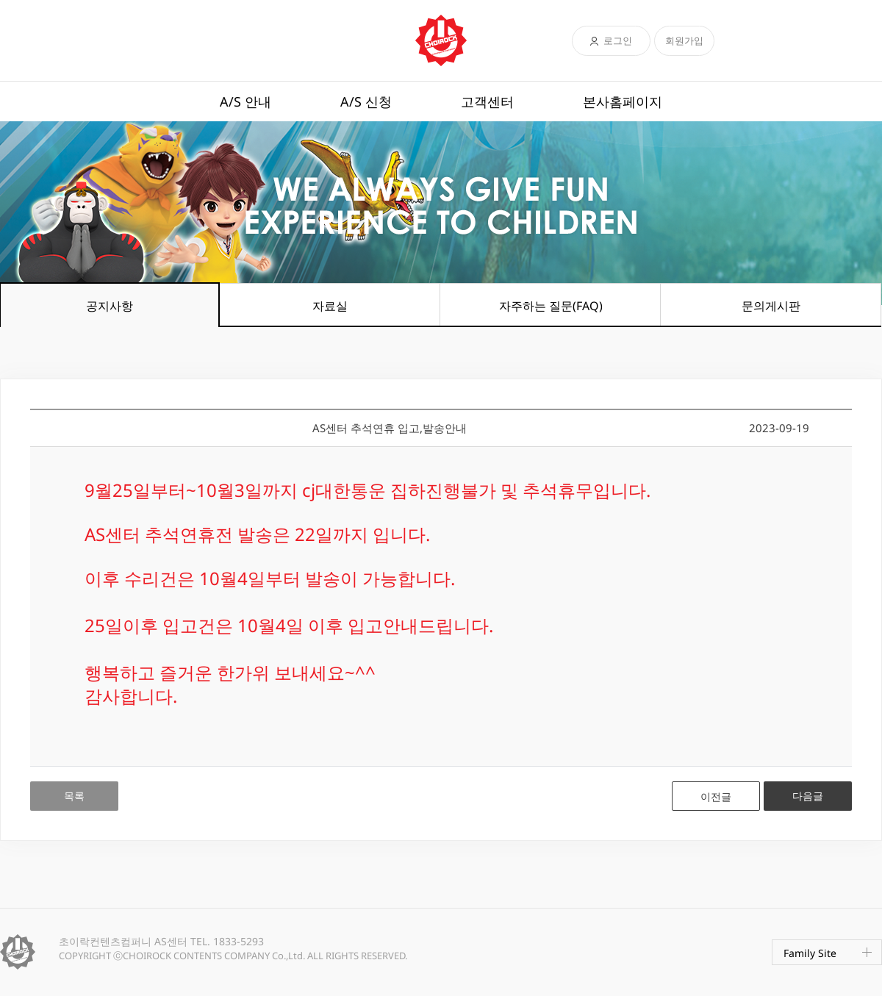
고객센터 (487, 101)
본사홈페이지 (622, 101)
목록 (74, 796)
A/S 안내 (245, 101)
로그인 (617, 40)
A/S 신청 (366, 101)
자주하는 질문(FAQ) (551, 306)
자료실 (330, 306)
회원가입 (684, 40)
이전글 (715, 796)
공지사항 (109, 306)
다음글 (807, 796)
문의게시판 (771, 306)
